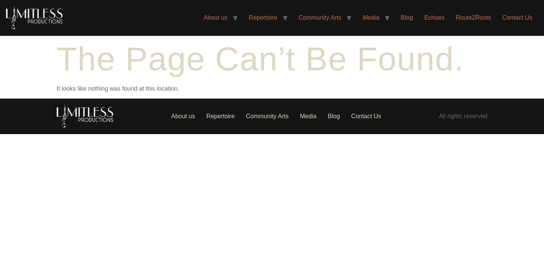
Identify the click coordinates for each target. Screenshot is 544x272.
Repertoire (263, 17)
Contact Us (517, 17)
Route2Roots (473, 17)
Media (371, 17)
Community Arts (320, 17)
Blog (407, 17)
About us (215, 17)
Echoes (434, 17)
